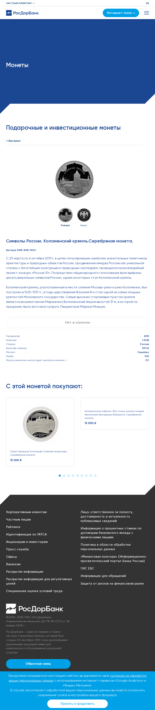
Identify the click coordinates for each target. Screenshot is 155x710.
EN (147, 3)
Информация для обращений (103, 576)
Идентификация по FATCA (26, 534)
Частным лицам (18, 519)
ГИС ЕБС (87, 568)
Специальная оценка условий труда (34, 591)
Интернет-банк (121, 13)
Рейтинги (13, 527)
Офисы (11, 557)
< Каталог (13, 141)
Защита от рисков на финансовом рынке (112, 583)
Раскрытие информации (24, 571)
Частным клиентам (18, 3)
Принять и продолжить (78, 703)
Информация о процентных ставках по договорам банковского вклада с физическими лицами (111, 533)
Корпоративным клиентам (26, 512)
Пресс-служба (17, 549)
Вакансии (13, 564)
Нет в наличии (77, 322)
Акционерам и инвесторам (27, 542)
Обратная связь (38, 663)
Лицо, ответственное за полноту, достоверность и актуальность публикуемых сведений (107, 516)
